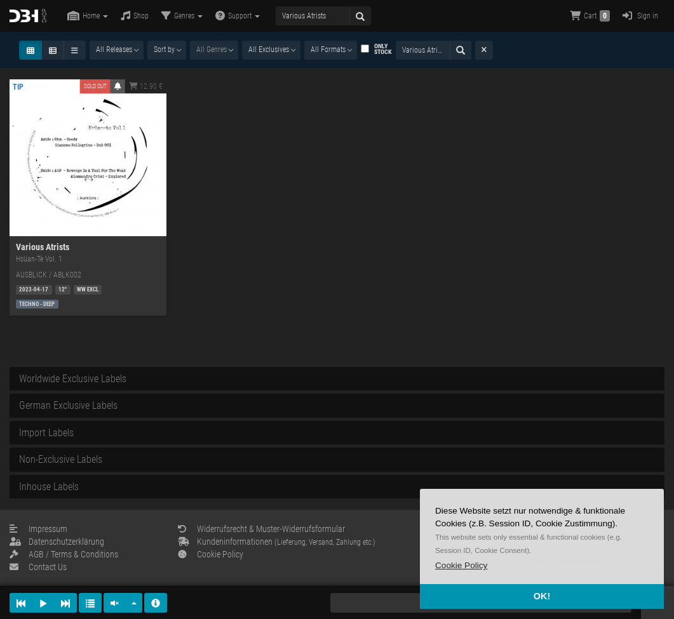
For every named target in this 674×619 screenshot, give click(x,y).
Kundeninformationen (276, 541)
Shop (135, 15)
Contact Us (38, 567)
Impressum (38, 529)
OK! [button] (542, 596)
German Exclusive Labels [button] (68, 405)
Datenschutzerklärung (57, 541)
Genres (182, 15)
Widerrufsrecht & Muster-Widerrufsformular (261, 529)
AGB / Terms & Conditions (64, 554)
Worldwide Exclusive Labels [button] (72, 379)
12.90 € (146, 86)
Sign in (640, 15)
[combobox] (117, 50)
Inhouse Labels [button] (49, 487)
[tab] (337, 379)
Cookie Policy (210, 554)
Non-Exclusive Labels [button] (60, 459)
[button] (461, 565)
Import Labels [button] (46, 433)
